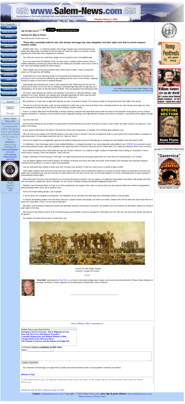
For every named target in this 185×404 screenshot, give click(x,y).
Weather (9, 46)
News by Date (8, 32)
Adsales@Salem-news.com (10, 158)
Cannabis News (8, 65)
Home (9, 27)
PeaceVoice (63, 280)
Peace (73, 323)
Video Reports (9, 42)
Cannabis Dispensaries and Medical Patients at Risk (43, 336)
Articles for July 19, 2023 (54, 392)
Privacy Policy (100, 398)
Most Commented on (94, 323)
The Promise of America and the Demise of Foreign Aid (45, 341)
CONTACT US (9, 89)
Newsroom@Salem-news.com (10, 151)
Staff (9, 80)
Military (81, 323)
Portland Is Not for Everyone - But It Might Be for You (45, 332)
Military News (9, 56)
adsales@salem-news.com (52, 395)
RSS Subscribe (9, 94)
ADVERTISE (9, 75)
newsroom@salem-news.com (139, 395)
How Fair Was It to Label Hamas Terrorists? (40, 334)
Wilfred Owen (132, 144)
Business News (9, 51)
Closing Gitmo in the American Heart (37, 339)
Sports (8, 37)
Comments (9, 70)
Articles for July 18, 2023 (31, 392)
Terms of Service (85, 398)
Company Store (8, 84)
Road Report (8, 61)
